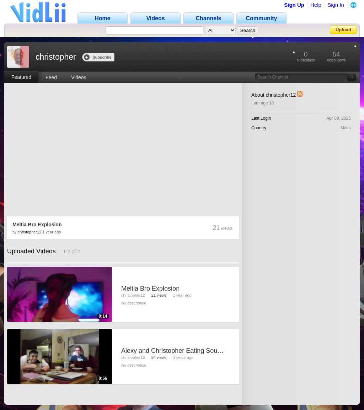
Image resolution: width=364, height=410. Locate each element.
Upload (343, 29)
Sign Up (294, 5)
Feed (51, 77)
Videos (78, 77)
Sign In (335, 5)
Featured (21, 77)
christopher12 (30, 232)
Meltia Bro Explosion (36, 224)
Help (315, 5)
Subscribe (97, 57)
